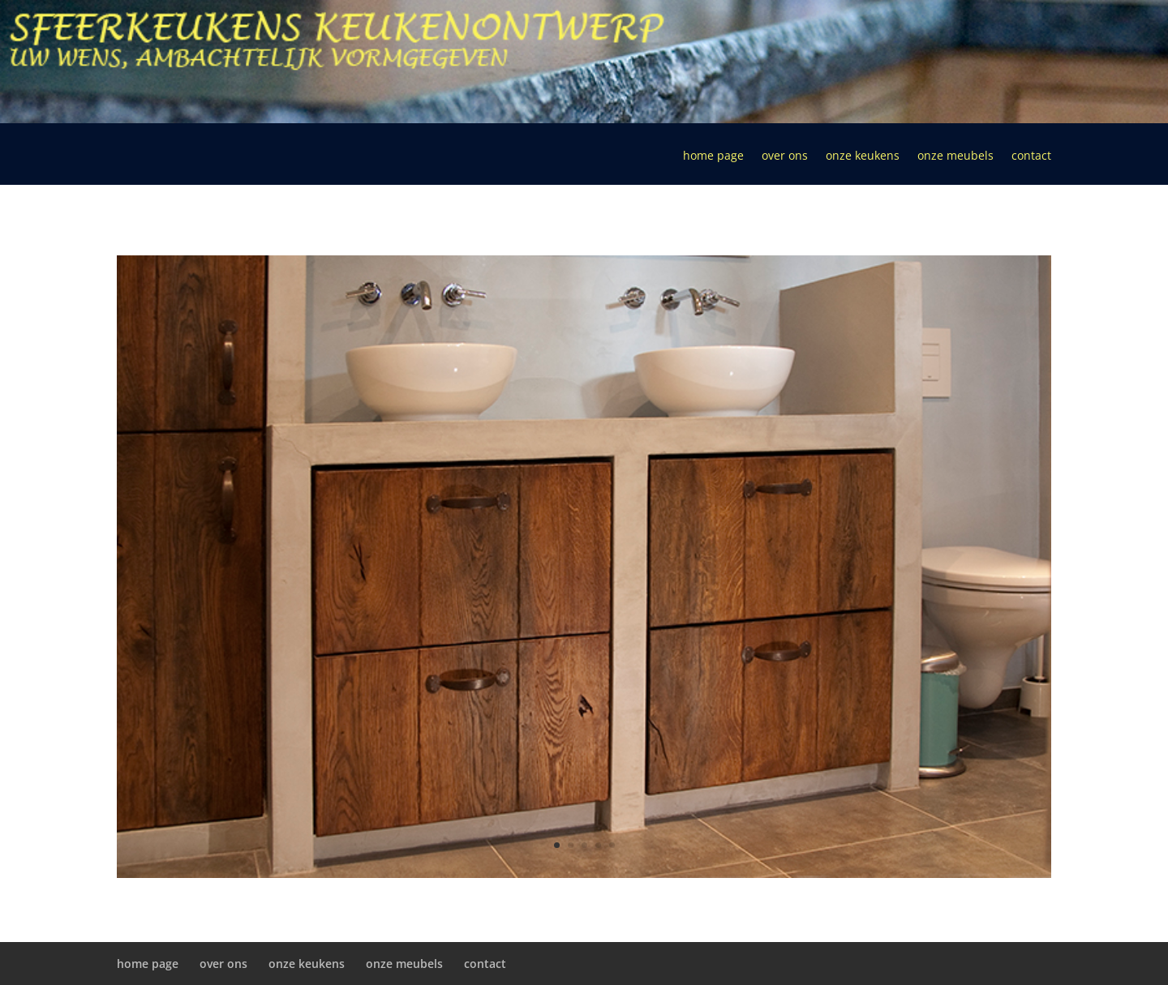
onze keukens (863, 156)
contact (1031, 156)
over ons (785, 156)
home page (713, 156)
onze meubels (955, 156)
